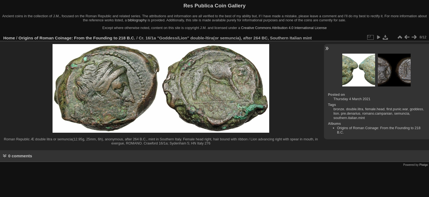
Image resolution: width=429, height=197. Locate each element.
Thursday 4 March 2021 (352, 99)
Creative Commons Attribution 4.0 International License (284, 28)
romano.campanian (377, 113)
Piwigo (423, 164)
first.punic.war (397, 109)
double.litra (354, 109)
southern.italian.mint (349, 118)
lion (336, 113)
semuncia (401, 113)
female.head (374, 109)
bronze (339, 109)
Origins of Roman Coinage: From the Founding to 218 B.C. (77, 38)
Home (9, 38)
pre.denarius (350, 113)
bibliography (137, 20)
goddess (416, 109)
